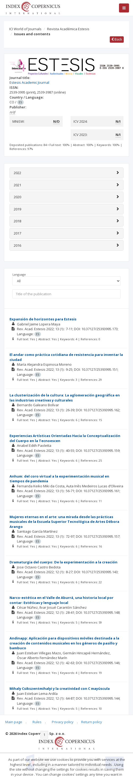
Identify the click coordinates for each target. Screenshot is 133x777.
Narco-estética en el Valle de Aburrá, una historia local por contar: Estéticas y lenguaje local (61, 600)
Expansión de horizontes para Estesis (43, 319)
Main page (13, 721)
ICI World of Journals (25, 29)
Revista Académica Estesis (68, 29)
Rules (37, 721)
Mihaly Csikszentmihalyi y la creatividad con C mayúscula (60, 688)
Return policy (91, 721)
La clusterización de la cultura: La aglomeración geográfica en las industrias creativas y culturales (65, 398)
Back (116, 39)
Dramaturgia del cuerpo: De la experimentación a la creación (63, 562)
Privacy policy (63, 721)
